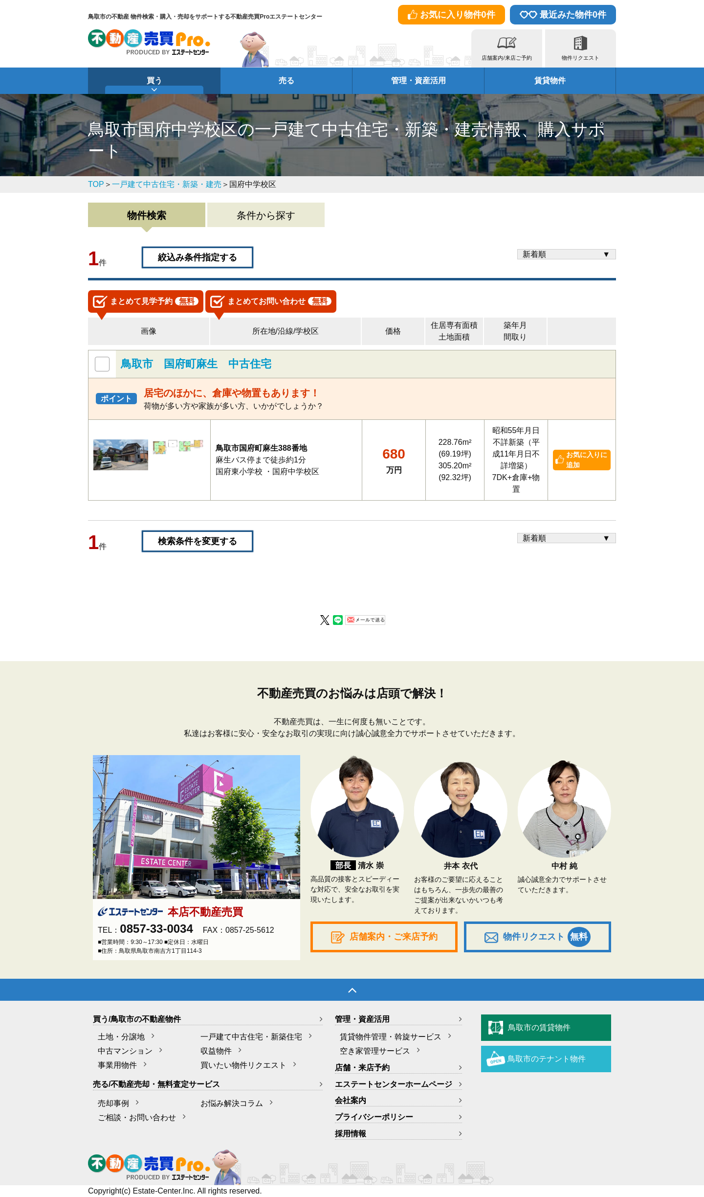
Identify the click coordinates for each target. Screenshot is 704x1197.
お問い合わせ (270, 302)
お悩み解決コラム (231, 1103)
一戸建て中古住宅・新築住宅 (251, 1037)
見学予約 (145, 302)
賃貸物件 (550, 80)
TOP (96, 184)
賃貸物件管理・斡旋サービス (390, 1037)
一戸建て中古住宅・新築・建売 (166, 184)
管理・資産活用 (418, 80)
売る (286, 80)
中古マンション (125, 1051)
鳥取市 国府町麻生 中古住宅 (196, 364)
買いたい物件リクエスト (243, 1065)
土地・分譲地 (121, 1037)
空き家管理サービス (375, 1051)
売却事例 (113, 1103)
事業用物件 (117, 1065)
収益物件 (216, 1051)
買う (154, 80)
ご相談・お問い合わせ (137, 1117)
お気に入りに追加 (586, 460)
